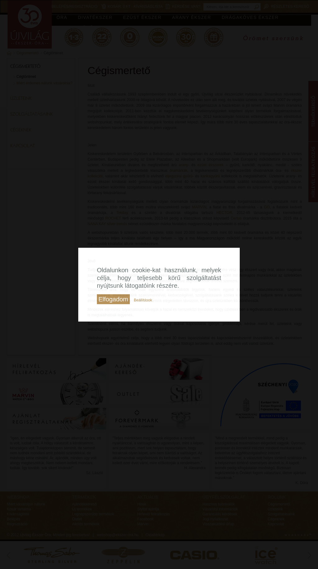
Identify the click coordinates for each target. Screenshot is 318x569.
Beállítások (143, 300)
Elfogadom (113, 299)
